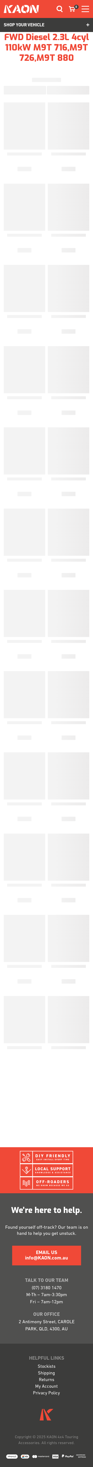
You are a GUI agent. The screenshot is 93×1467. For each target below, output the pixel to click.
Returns (46, 1380)
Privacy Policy (46, 1393)
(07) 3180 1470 (47, 1288)
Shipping (46, 1373)
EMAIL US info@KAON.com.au (46, 1255)
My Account (46, 1386)
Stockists (47, 1366)
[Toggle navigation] (58, 9)
